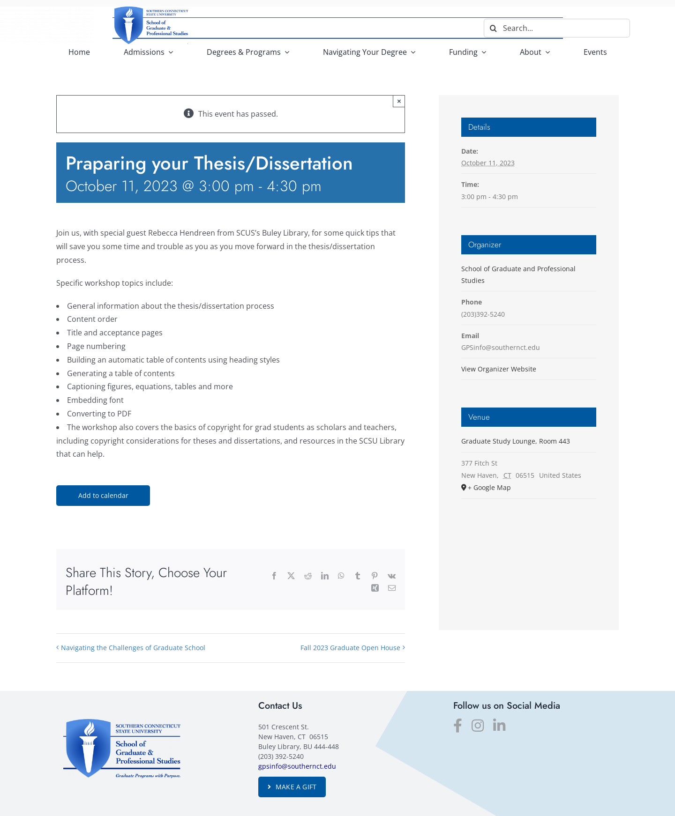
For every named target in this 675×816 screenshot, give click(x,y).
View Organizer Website (498, 368)
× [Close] (399, 101)
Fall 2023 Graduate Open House (350, 647)
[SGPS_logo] (121, 723)
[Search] (493, 28)
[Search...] (557, 28)
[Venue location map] (528, 554)
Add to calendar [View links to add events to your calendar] (103, 495)
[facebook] (457, 726)
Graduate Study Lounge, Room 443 (515, 441)
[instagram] (478, 726)
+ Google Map (489, 487)
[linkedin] (499, 726)
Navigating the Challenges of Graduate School (133, 647)
